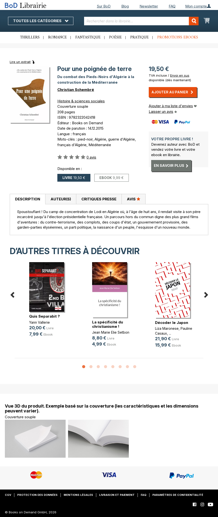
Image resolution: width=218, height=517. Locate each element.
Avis (133, 199)
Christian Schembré (75, 89)
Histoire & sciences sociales (81, 101)
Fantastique (88, 37)
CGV (8, 495)
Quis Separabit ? (44, 316)
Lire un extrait (20, 62)
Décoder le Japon (171, 322)
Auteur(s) (61, 199)
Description (27, 199)
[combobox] (141, 21)
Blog (125, 6)
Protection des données (37, 495)
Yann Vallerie (39, 322)
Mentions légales (78, 495)
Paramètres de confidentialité (177, 495)
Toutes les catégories (40, 20)
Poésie (115, 37)
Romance (57, 37)
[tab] (27, 199)
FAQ (172, 6)
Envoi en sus (179, 75)
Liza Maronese (167, 328)
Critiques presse (98, 199)
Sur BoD (104, 6)
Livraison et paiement (117, 495)
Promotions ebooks (177, 37)
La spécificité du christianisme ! (107, 324)
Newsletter (149, 6)
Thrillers (30, 37)
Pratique (139, 37)
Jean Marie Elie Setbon (110, 332)
